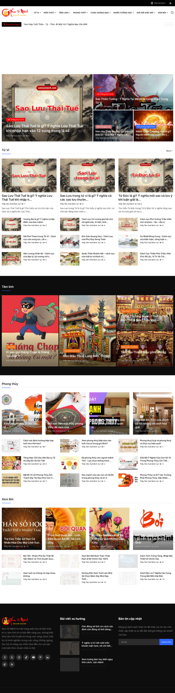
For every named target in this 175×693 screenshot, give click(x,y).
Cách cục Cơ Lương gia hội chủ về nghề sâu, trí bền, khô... (97, 220)
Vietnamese (157, 3)
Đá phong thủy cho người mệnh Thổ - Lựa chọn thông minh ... (98, 459)
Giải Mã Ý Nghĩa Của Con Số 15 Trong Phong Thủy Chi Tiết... (155, 459)
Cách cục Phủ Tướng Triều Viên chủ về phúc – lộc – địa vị (156, 220)
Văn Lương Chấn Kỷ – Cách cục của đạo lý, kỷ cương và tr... (38, 255)
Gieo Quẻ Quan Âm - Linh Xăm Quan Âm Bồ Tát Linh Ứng (64, 539)
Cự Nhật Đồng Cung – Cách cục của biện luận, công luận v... (155, 237)
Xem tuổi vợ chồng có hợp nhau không (39, 574)
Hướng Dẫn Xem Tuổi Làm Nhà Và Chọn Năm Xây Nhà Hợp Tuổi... (97, 576)
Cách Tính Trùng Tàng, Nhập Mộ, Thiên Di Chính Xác (156, 557)
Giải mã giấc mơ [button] (146, 12)
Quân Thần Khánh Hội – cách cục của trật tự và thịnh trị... (98, 255)
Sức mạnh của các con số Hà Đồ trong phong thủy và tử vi (98, 476)
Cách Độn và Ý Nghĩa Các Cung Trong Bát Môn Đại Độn (155, 574)
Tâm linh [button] (65, 12)
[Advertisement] (87, 49)
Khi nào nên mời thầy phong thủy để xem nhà (65, 425)
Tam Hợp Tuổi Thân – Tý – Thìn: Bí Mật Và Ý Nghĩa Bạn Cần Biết (55, 24)
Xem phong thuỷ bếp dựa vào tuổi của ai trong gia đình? (96, 442)
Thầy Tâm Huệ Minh (14, 136)
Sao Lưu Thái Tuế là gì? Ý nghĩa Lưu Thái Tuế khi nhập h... (27, 197)
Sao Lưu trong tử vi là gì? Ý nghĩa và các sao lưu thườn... (85, 197)
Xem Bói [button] (163, 12)
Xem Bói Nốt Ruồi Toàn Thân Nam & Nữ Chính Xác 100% (96, 557)
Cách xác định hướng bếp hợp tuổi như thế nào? (38, 442)
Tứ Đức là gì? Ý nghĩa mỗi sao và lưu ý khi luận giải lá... (145, 197)
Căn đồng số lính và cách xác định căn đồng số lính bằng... (97, 628)
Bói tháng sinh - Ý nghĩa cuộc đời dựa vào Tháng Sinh (150, 539)
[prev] (166, 24)
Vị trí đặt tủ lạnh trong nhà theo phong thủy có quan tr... (108, 423)
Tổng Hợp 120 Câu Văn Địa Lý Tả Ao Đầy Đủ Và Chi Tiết (39, 459)
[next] (171, 24)
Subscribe (166, 642)
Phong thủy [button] (80, 12)
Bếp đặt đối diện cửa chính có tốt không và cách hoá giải (152, 423)
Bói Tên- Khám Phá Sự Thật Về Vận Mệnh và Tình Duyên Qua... (39, 557)
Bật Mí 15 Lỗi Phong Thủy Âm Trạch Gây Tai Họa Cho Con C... (38, 476)
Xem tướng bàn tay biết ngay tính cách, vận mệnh (97, 661)
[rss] (12, 664)
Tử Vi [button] (37, 12)
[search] (172, 12)
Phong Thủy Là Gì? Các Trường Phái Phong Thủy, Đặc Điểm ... (155, 476)
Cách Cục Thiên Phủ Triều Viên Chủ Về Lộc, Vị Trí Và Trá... (155, 255)
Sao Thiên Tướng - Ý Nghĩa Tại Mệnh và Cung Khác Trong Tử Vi (131, 100)
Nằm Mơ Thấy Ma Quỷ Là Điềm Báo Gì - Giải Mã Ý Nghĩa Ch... (112, 133)
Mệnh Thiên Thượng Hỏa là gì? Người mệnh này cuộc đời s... (153, 133)
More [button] (168, 150)
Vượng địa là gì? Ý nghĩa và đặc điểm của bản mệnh (39, 220)
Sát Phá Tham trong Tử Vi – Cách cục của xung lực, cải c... (39, 237)
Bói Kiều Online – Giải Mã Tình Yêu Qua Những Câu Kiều (107, 539)
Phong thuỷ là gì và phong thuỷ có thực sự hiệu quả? (155, 442)
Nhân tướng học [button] (123, 12)
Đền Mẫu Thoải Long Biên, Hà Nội (86, 356)
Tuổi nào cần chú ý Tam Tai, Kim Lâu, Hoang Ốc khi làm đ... (21, 423)
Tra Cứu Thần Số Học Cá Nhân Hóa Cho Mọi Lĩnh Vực (21, 540)
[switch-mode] (171, 3)
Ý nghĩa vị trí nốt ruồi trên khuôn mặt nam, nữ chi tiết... (97, 644)
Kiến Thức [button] (50, 12)
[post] (47, 107)
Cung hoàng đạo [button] (101, 12)
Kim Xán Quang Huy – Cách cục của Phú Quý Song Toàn (97, 237)
